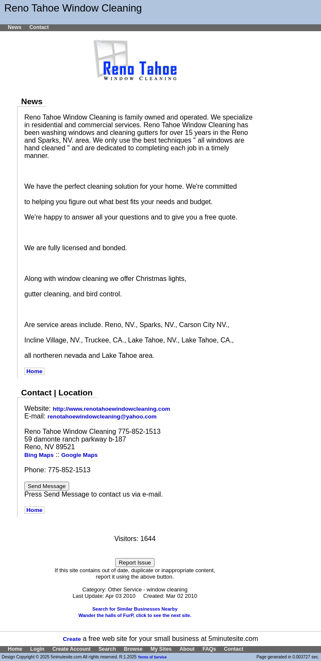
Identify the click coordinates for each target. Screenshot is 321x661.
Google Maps (79, 455)
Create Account (71, 649)
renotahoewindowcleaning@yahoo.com (102, 416)
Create (72, 639)
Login (37, 649)
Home (34, 371)
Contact (39, 27)
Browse (133, 649)
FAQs (209, 649)
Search (107, 649)
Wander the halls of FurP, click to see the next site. (135, 615)
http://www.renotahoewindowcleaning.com (111, 409)
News (14, 27)
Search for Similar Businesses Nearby (135, 608)
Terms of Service (152, 657)
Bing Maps (39, 455)
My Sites (161, 649)
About (186, 649)
